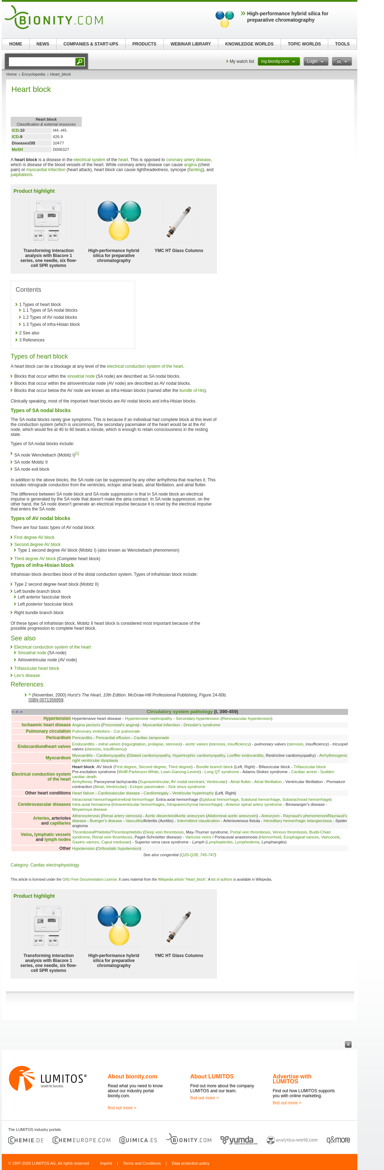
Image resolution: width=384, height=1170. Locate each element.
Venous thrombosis (290, 832)
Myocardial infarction (161, 725)
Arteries (41, 818)
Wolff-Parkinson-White (138, 772)
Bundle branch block (214, 767)
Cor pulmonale (127, 731)
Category (19, 865)
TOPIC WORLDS (304, 44)
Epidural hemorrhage (220, 799)
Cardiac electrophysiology (54, 865)
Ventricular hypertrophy (193, 793)
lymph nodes (57, 839)
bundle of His (192, 390)
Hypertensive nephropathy (148, 718)
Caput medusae (115, 842)
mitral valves (109, 744)
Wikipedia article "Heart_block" (182, 879)
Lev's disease (27, 675)
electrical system (89, 159)
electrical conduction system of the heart (145, 366)
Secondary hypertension (197, 718)
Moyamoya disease (89, 809)
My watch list (242, 61)
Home (11, 74)
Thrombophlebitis (126, 832)
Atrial (99, 786)
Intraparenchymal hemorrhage (194, 804)
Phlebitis (102, 832)
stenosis (173, 744)
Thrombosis (83, 832)
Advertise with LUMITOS (292, 1078)
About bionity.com (132, 1076)
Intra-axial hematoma (91, 804)
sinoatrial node (81, 376)
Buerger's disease (106, 821)
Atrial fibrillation (268, 782)
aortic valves (197, 744)
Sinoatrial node (32, 652)
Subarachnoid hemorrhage (306, 799)
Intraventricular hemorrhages (139, 804)
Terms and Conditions (142, 1163)
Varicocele (330, 837)
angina (190, 164)
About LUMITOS (212, 1076)
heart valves (58, 746)
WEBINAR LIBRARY (191, 44)
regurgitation (134, 744)
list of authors (221, 879)
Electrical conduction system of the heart (52, 647)
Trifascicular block (310, 767)
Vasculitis (134, 821)
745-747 (207, 855)
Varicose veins (198, 837)
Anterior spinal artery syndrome (254, 804)
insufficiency (239, 744)
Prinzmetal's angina (120, 725)
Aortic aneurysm (190, 816)
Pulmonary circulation (48, 731)
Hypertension (57, 718)
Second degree (152, 767)
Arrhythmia (82, 782)
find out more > (122, 1107)
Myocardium (58, 757)
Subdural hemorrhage (260, 799)
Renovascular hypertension (246, 718)
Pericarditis (82, 738)
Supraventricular (154, 782)
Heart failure (83, 793)
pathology (201, 711)
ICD (15, 130)
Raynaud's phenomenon (305, 816)
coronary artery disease (188, 159)
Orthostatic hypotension (118, 848)
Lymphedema (247, 842)
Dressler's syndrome (201, 725)
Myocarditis (82, 755)
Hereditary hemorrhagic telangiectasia (297, 821)
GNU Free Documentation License (90, 879)
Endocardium (31, 746)
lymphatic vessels (52, 834)
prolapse (156, 744)
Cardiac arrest (304, 772)
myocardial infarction (45, 169)
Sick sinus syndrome (186, 786)
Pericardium (58, 737)
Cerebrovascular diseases (44, 804)
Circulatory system (168, 711)
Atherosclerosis (86, 816)
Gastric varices (85, 842)
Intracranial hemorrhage (93, 799)
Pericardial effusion (113, 738)
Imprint (106, 1163)
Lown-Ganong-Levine (180, 772)
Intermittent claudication (198, 821)
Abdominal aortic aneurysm (232, 816)
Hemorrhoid (271, 837)
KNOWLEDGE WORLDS (249, 44)
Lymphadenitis (220, 842)
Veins (26, 834)
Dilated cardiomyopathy (149, 755)
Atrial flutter (240, 782)
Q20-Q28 (189, 855)
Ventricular (216, 782)
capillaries (60, 823)
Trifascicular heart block (36, 668)
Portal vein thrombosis (250, 832)
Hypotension (83, 848)
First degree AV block (34, 537)
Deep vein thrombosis (163, 832)
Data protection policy (190, 1163)
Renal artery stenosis (121, 816)
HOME (15, 44)
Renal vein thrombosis (112, 837)
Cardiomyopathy (111, 755)
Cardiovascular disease (119, 793)
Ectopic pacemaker (147, 786)
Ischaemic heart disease (46, 724)
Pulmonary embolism (91, 731)
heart (123, 159)
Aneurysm (270, 816)
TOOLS (342, 44)
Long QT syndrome (221, 772)
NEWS (43, 44)
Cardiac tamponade (151, 738)
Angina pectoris (86, 725)
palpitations (21, 174)
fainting (196, 169)
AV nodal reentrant (187, 782)
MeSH (17, 149)
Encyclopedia (33, 74)
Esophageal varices (301, 837)
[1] (77, 453)
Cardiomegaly (156, 793)
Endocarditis (83, 744)
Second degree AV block (37, 544)
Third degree (179, 767)
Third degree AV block (35, 558)
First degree (126, 767)
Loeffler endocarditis (245, 755)
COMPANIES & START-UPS (90, 44)
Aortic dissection (160, 816)
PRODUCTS (144, 44)
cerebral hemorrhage (135, 799)
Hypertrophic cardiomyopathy (198, 755)
